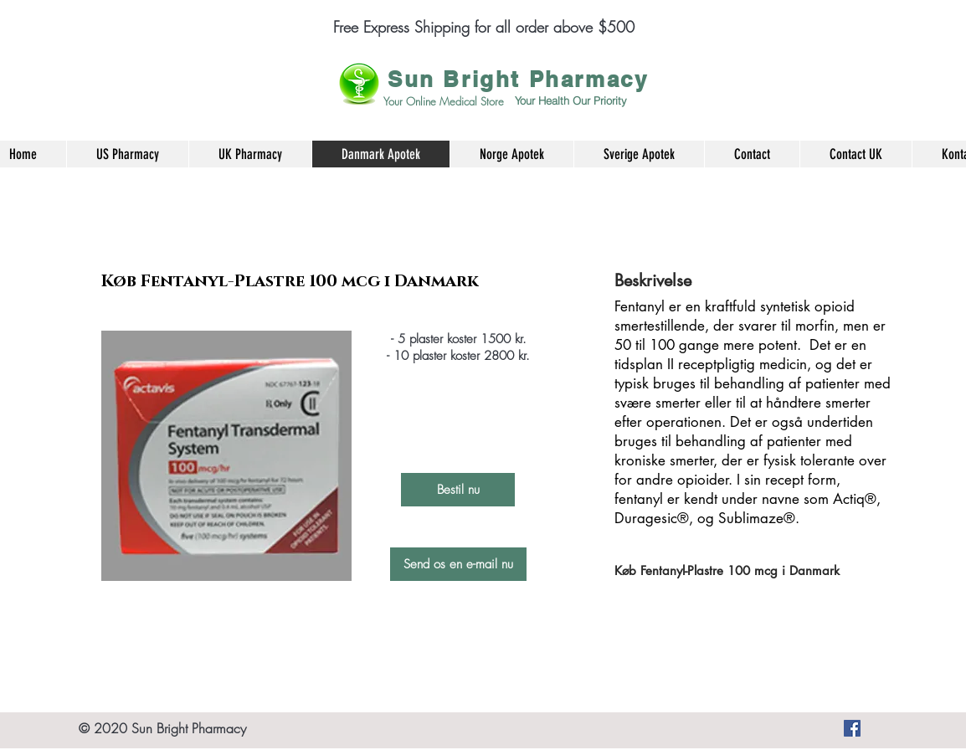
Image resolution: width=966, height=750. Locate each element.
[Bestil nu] (458, 489)
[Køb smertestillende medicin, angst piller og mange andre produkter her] (852, 728)
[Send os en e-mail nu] (458, 564)
